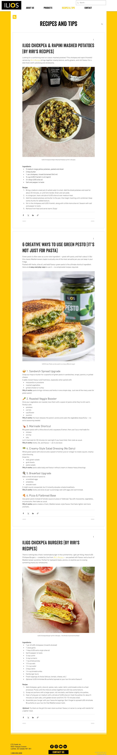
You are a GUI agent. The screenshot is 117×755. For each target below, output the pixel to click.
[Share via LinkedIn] (33, 215)
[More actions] (93, 39)
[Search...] (91, 3)
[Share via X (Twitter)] (28, 215)
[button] (102, 24)
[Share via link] (38, 215)
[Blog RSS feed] (14, 17)
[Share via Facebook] (23, 215)
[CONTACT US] (58, 752)
